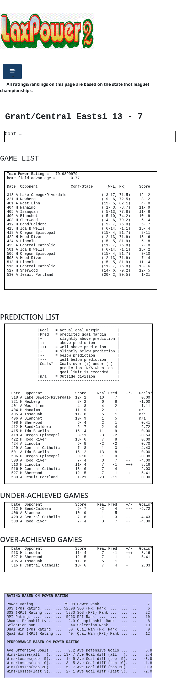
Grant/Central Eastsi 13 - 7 (71, 117)
